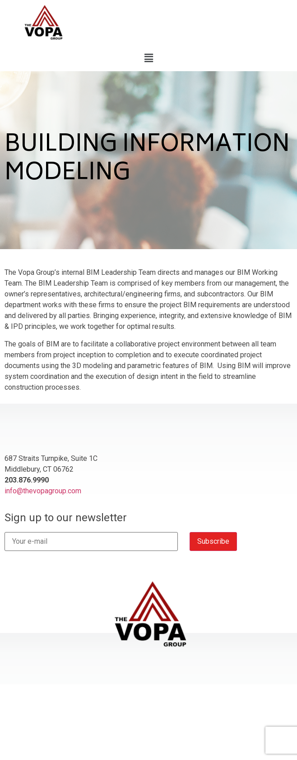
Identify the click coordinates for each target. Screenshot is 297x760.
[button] (148, 58)
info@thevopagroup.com (43, 491)
